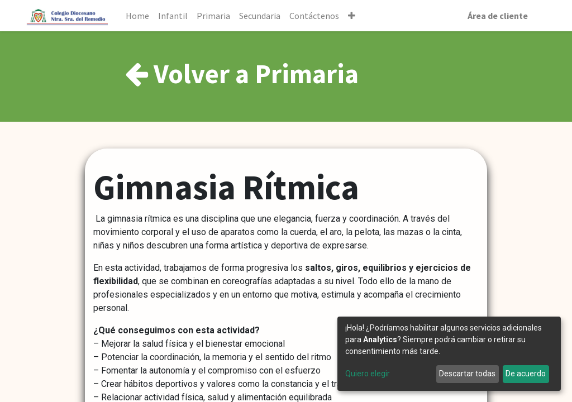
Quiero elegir (367, 373)
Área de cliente (498, 15)
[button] (352, 15)
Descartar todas (467, 373)
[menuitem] (137, 15)
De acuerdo (526, 373)
